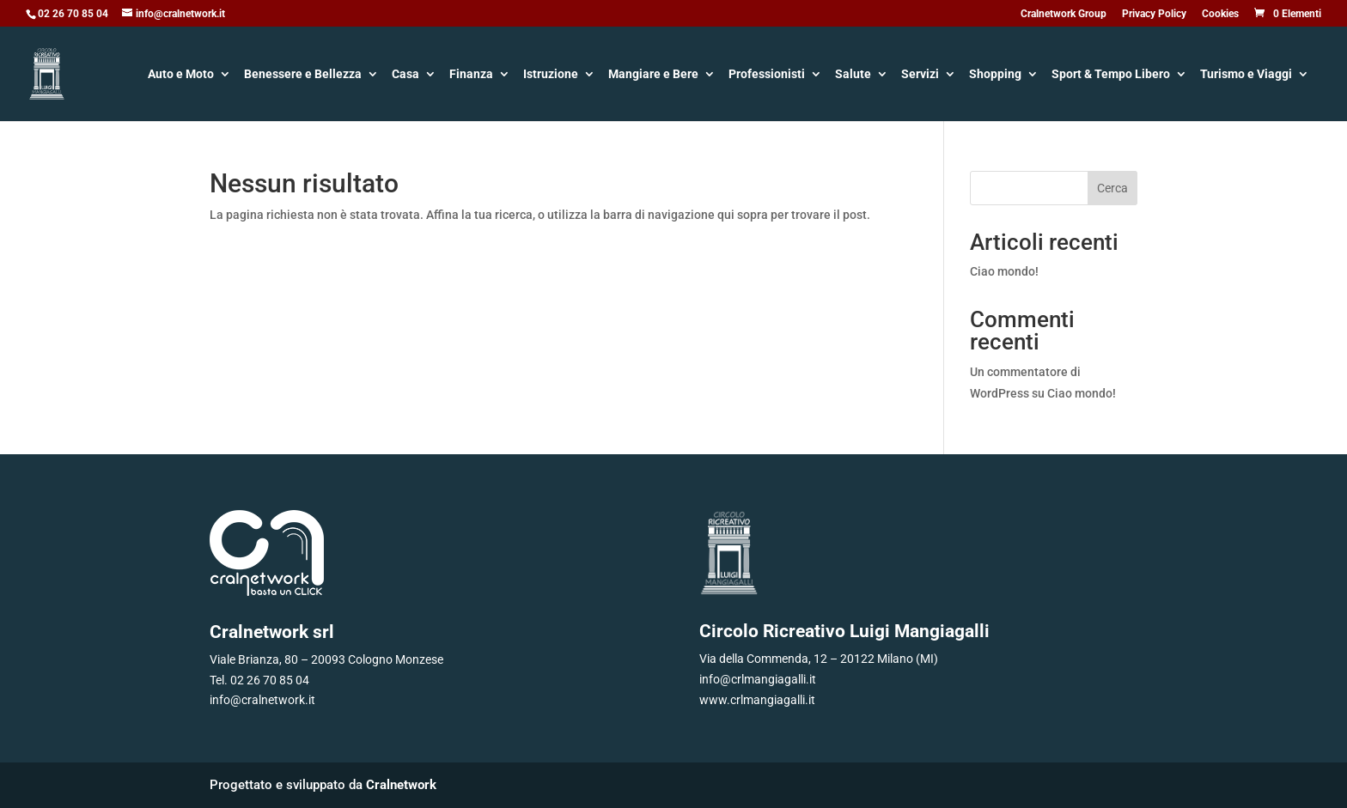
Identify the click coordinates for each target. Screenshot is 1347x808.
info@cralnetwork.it (262, 700)
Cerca (1112, 188)
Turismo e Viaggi (1246, 75)
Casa (405, 75)
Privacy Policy (1154, 14)
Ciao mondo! (1004, 271)
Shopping (995, 75)
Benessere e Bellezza (303, 75)
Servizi (920, 75)
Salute (853, 75)
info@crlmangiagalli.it (757, 679)
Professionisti (766, 75)
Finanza (471, 75)
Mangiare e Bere (653, 75)
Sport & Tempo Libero (1110, 75)
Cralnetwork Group (1063, 14)
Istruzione (550, 75)
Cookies (1220, 14)
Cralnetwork (401, 785)
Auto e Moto (181, 75)
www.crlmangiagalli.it (757, 700)
